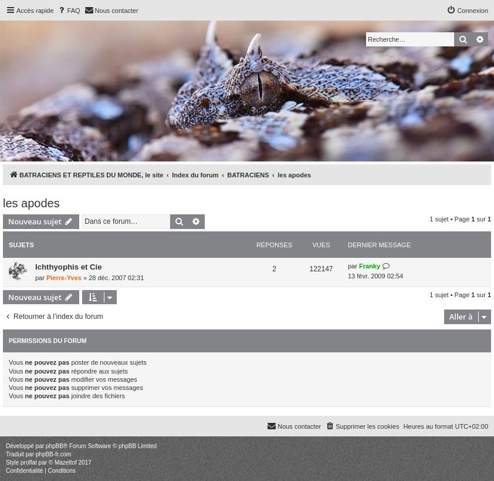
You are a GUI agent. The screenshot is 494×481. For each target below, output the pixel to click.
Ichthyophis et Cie (68, 267)
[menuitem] (68, 11)
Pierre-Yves (64, 277)
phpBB (54, 446)
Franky (369, 266)
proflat (29, 462)
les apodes (31, 203)
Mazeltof (66, 462)
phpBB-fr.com (54, 454)
